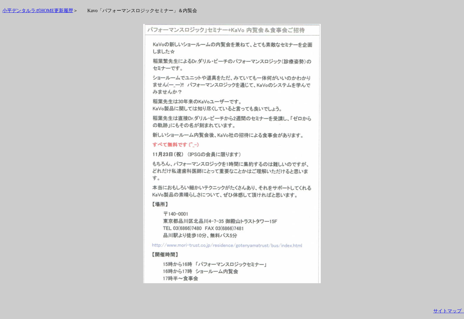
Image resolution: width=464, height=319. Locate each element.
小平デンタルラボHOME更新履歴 (37, 10)
